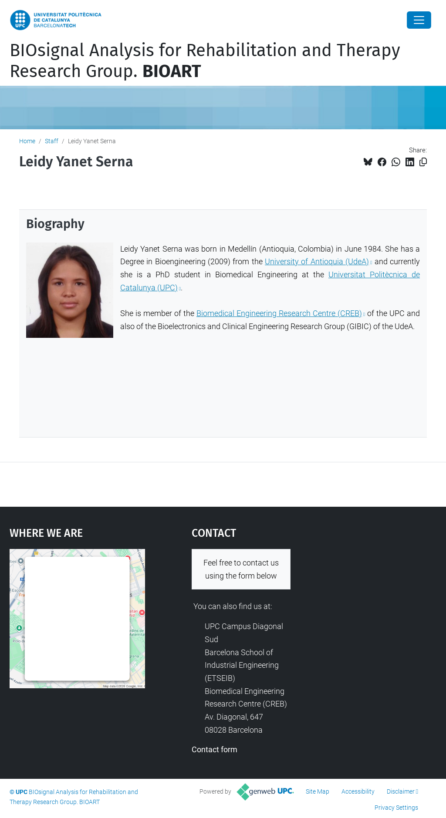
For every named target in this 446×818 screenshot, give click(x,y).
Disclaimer (401, 791)
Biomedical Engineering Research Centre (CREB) (279, 313)
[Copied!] (423, 162)
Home (27, 141)
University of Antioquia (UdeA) (317, 261)
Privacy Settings (396, 807)
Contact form (214, 749)
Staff (51, 141)
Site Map (317, 791)
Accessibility (358, 791)
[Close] (419, 20)
